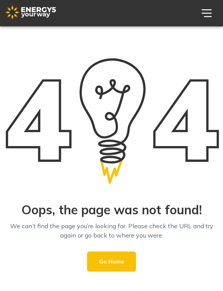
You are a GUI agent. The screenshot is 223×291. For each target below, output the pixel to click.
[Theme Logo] (30, 17)
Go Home (111, 261)
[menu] (206, 13)
